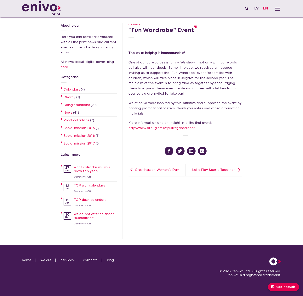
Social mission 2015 (79, 128)
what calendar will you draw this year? (92, 169)
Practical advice (76, 120)
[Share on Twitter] (180, 151)
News (68, 112)
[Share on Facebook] (169, 151)
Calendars (72, 89)
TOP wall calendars (89, 185)
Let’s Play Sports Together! (217, 170)
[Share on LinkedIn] (202, 151)
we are (46, 260)
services (67, 260)
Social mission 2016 (79, 136)
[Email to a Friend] (191, 151)
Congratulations (77, 105)
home (26, 260)
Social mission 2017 (79, 143)
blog (110, 260)
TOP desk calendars (90, 200)
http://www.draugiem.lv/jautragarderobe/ (162, 128)
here (64, 67)
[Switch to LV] (256, 9)
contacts (90, 260)
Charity (69, 97)
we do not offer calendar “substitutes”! (94, 216)
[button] (246, 8)
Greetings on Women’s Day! (154, 170)
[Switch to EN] (265, 9)
